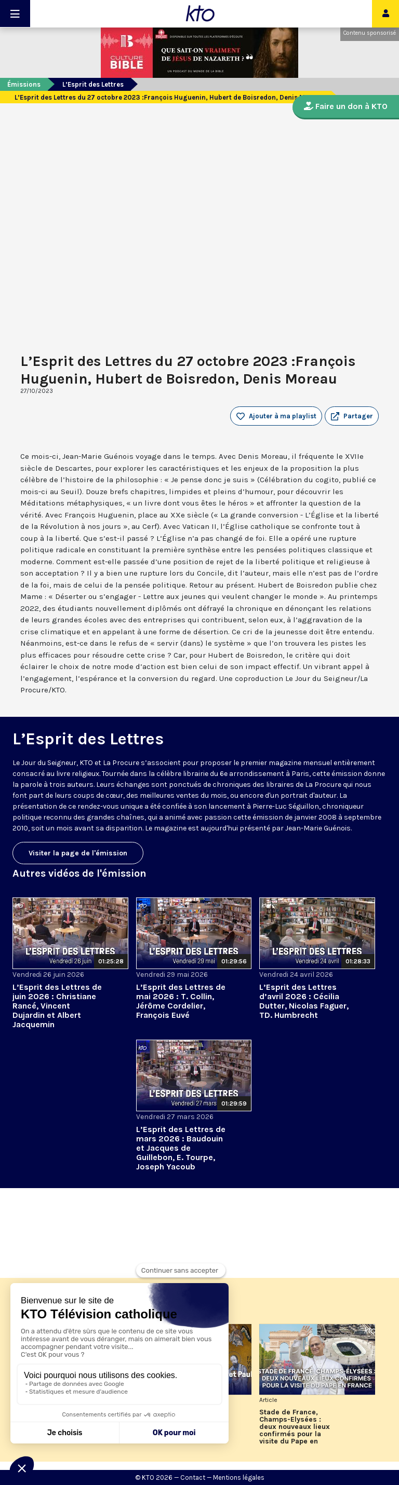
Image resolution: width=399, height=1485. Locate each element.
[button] (352, 416)
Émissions (24, 84)
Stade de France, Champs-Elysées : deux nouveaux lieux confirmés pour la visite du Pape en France (294, 1427)
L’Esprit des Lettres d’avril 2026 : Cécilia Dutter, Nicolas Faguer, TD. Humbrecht (304, 1001)
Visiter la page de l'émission (78, 853)
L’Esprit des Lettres (93, 84)
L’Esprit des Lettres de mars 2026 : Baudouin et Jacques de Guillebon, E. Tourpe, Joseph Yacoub (180, 1147)
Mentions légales (238, 1477)
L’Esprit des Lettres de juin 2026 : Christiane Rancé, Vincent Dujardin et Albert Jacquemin (57, 1005)
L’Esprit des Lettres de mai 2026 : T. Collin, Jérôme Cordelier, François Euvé (180, 1001)
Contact (192, 1477)
